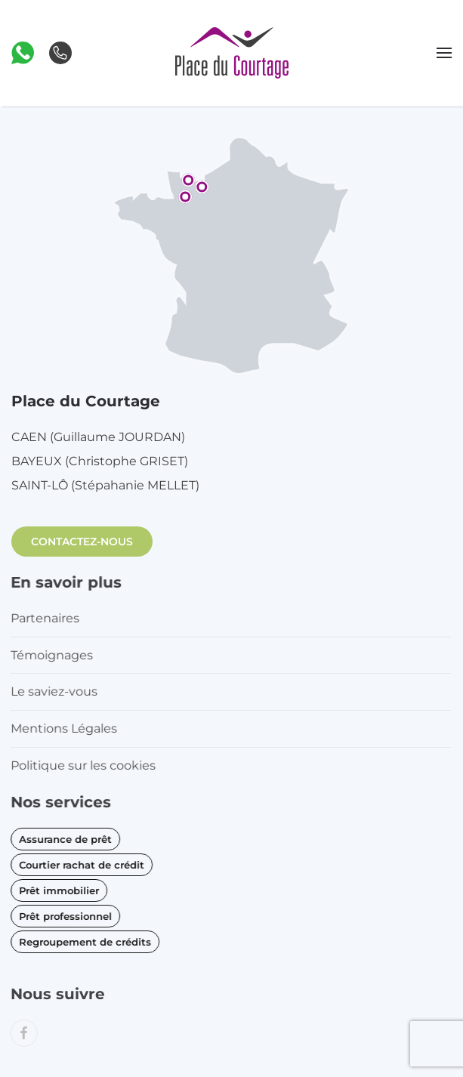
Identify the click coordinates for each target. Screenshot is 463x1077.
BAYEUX (99, 461)
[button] (22, 52)
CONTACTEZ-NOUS (82, 541)
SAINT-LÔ (105, 485)
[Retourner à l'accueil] (232, 53)
